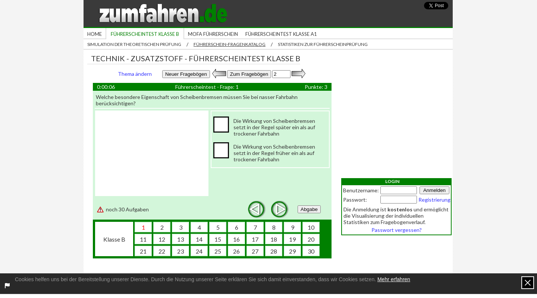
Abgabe (309, 209)
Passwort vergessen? (396, 230)
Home (94, 34)
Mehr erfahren (393, 279)
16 (236, 239)
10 (311, 227)
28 (273, 251)
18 (273, 239)
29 (292, 251)
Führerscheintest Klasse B (145, 34)
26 (236, 251)
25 (217, 251)
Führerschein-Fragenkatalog (230, 44)
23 (180, 251)
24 (199, 251)
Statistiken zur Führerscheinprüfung (323, 44)
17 (255, 239)
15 (217, 239)
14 (199, 239)
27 (255, 251)
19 (292, 239)
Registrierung (434, 199)
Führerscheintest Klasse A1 (281, 34)
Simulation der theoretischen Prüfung (134, 44)
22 (161, 251)
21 (143, 251)
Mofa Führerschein (213, 34)
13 (180, 239)
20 (311, 239)
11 (143, 239)
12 (161, 239)
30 (311, 251)
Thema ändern (135, 74)
